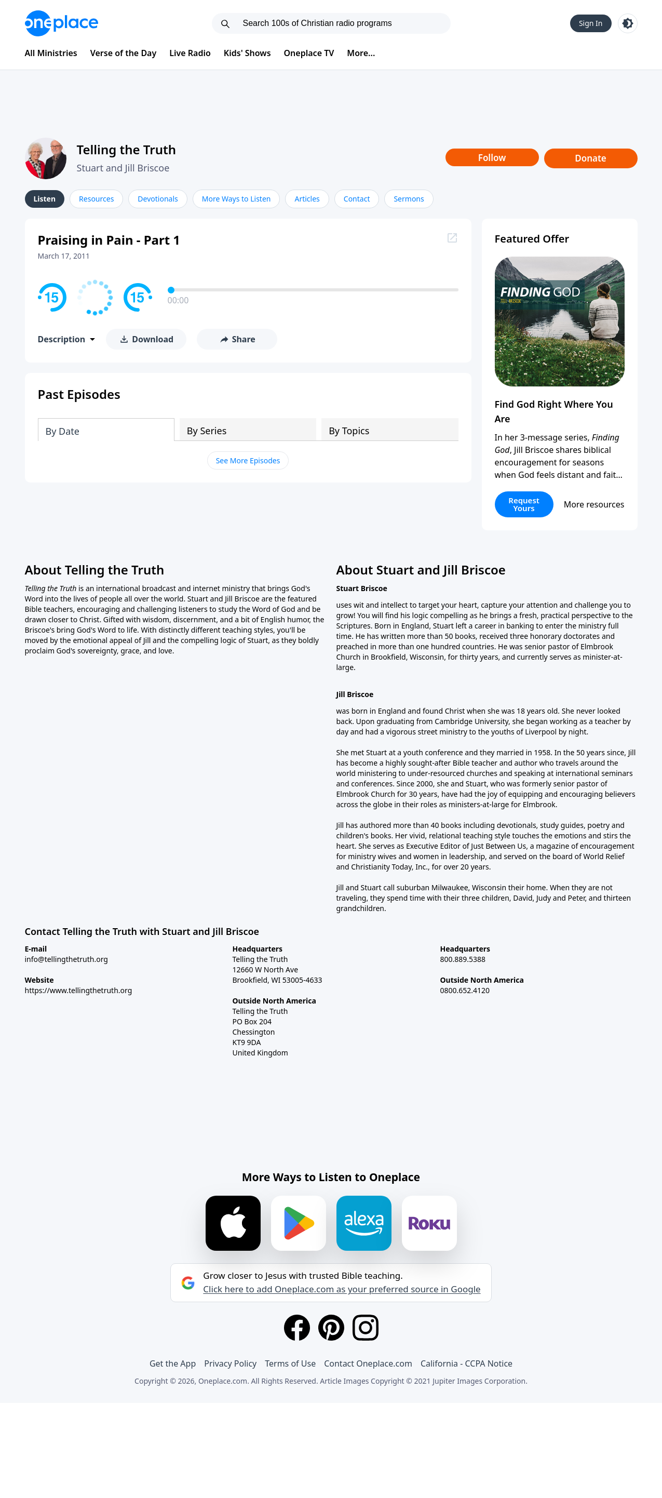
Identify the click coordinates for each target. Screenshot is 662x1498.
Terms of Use (290, 1363)
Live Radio (190, 53)
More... (361, 53)
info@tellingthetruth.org (66, 959)
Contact (357, 199)
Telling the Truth (127, 149)
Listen (45, 199)
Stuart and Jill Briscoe (123, 168)
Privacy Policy (230, 1363)
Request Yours (523, 504)
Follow (492, 158)
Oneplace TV (309, 53)
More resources (594, 504)
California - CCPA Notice (466, 1363)
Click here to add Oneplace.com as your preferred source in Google (341, 1289)
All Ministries (51, 53)
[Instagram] (366, 1328)
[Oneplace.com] (61, 23)
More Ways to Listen (236, 199)
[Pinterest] (331, 1328)
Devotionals (158, 199)
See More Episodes (248, 460)
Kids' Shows (247, 53)
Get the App (173, 1363)
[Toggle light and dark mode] (628, 23)
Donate (590, 158)
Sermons (409, 199)
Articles (306, 199)
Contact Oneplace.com (368, 1363)
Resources (96, 199)
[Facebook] (297, 1328)
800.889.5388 (463, 959)
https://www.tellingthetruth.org (78, 990)
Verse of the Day (123, 53)
